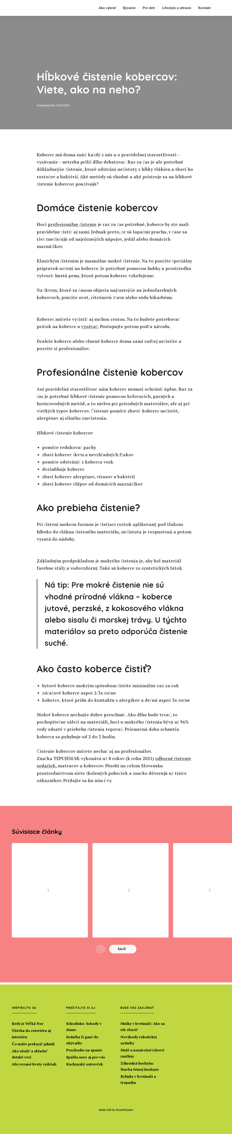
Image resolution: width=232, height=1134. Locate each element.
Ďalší (122, 951)
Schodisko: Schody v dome (84, 1026)
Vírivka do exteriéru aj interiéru (31, 1033)
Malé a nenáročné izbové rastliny (142, 1053)
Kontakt (204, 8)
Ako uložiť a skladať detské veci (30, 1054)
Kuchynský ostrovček (84, 1064)
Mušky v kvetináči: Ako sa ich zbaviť (143, 1026)
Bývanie (129, 8)
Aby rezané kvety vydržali (34, 1064)
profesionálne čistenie (72, 224)
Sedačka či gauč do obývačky (82, 1040)
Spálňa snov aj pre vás (85, 1057)
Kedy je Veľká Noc (28, 1023)
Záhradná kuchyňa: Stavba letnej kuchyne (140, 1066)
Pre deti (149, 8)
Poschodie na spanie (84, 1050)
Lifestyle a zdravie (176, 8)
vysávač (89, 327)
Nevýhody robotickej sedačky (139, 1040)
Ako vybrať (107, 8)
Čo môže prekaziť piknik (33, 1043)
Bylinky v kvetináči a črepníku (138, 1079)
